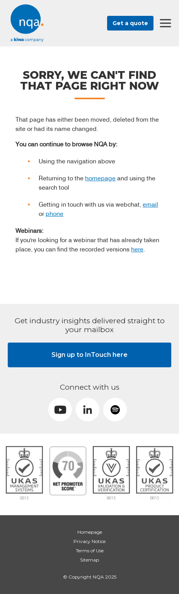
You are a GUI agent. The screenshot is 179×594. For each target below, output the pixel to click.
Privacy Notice (89, 541)
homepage (100, 178)
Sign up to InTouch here (89, 354)
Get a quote (130, 23)
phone (54, 213)
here (137, 249)
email (150, 204)
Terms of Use (90, 550)
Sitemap (89, 560)
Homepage (89, 532)
